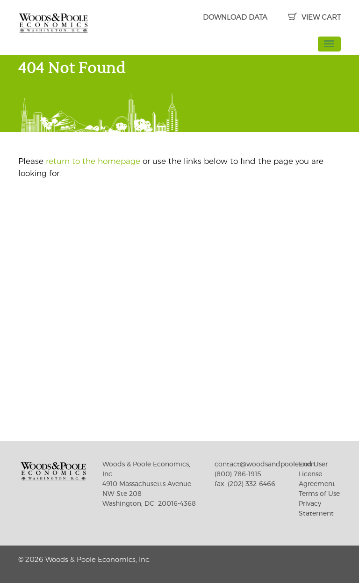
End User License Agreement (317, 474)
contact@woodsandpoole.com (265, 464)
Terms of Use (319, 494)
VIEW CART (314, 17)
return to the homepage (93, 161)
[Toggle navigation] (329, 44)
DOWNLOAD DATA (235, 17)
